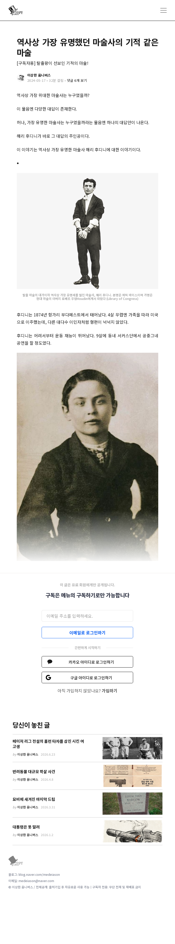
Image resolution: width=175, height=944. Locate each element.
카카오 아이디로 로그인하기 (91, 662)
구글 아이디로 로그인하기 (91, 677)
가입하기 (109, 690)
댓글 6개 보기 (77, 80)
